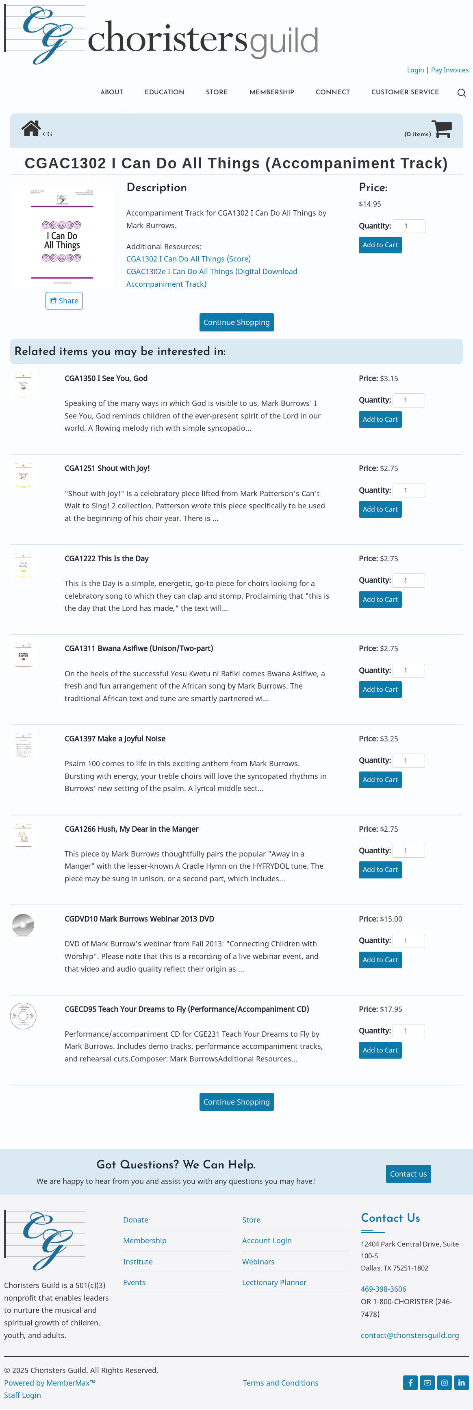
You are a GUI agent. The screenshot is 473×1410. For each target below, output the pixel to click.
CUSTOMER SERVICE (401, 93)
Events (134, 1284)
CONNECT (323, 93)
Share (64, 302)
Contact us (408, 1175)
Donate (135, 1221)
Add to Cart (380, 246)
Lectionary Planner (274, 1284)
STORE (198, 93)
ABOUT (84, 93)
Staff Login (22, 1396)
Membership (145, 1242)
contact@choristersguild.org (410, 1336)
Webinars (258, 1263)
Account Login (267, 1242)
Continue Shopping (237, 323)
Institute (138, 1263)
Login (415, 69)
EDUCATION (141, 93)
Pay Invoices (450, 69)
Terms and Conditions (281, 1384)
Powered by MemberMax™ (49, 1384)
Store (251, 1221)
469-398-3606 (383, 1290)
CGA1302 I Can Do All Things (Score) (188, 260)
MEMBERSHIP (257, 93)
